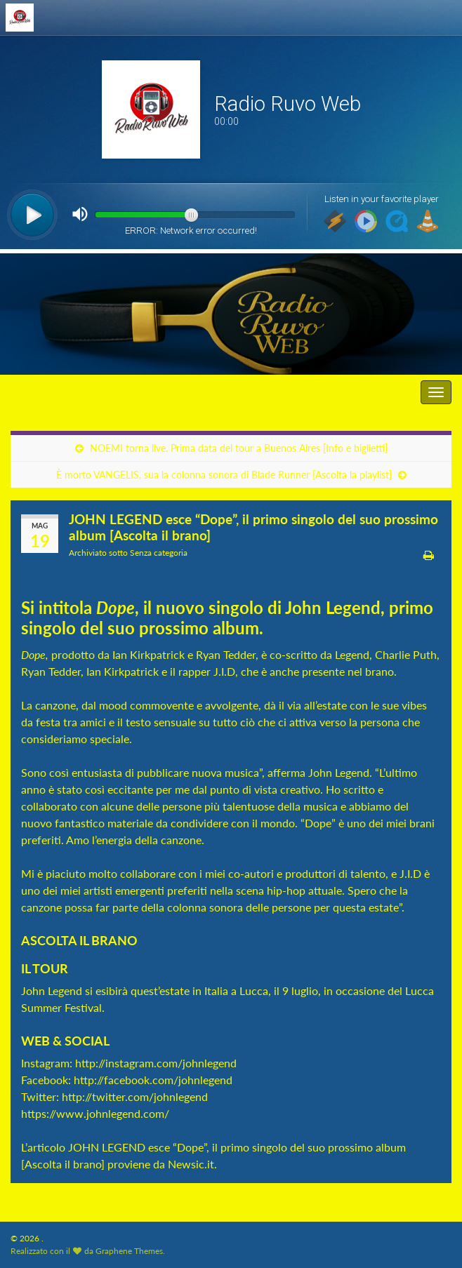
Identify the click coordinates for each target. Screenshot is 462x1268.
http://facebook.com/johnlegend (153, 1079)
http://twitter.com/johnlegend (133, 1096)
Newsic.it (191, 1163)
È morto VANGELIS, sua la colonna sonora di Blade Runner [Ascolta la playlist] (224, 475)
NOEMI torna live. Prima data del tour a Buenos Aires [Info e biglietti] (239, 448)
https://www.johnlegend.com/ (95, 1113)
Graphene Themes (129, 1251)
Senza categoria (158, 552)
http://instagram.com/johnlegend (157, 1062)
